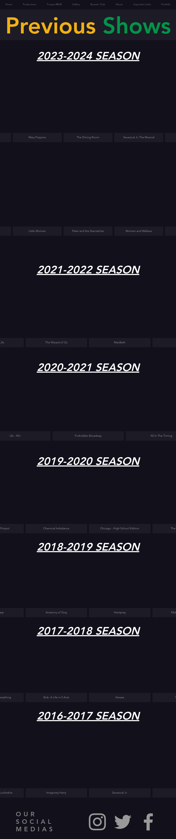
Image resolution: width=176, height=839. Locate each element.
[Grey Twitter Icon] (122, 821)
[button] (37, 106)
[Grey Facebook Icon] (148, 821)
